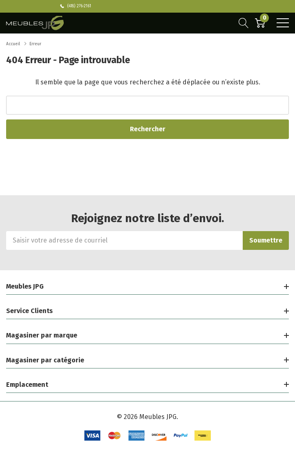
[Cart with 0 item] (260, 23)
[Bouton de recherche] (244, 23)
